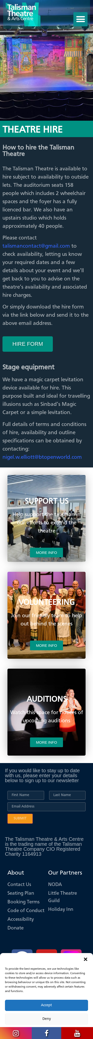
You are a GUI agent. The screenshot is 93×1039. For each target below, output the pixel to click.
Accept (46, 1005)
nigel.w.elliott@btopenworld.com (42, 457)
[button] (85, 959)
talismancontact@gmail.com (36, 246)
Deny (46, 1019)
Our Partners (65, 873)
